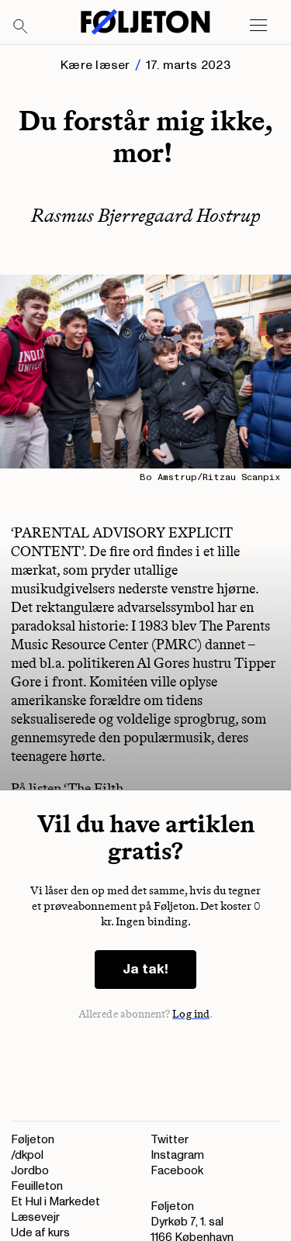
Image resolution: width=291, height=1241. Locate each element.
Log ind (191, 1014)
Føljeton (32, 1140)
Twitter (170, 1140)
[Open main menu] (258, 26)
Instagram (177, 1155)
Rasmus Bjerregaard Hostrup (146, 215)
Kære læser (95, 65)
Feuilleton (37, 1186)
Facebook (177, 1171)
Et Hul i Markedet (55, 1202)
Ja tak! (145, 969)
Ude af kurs (40, 1233)
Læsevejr (35, 1217)
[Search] (21, 27)
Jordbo (30, 1171)
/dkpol (27, 1155)
